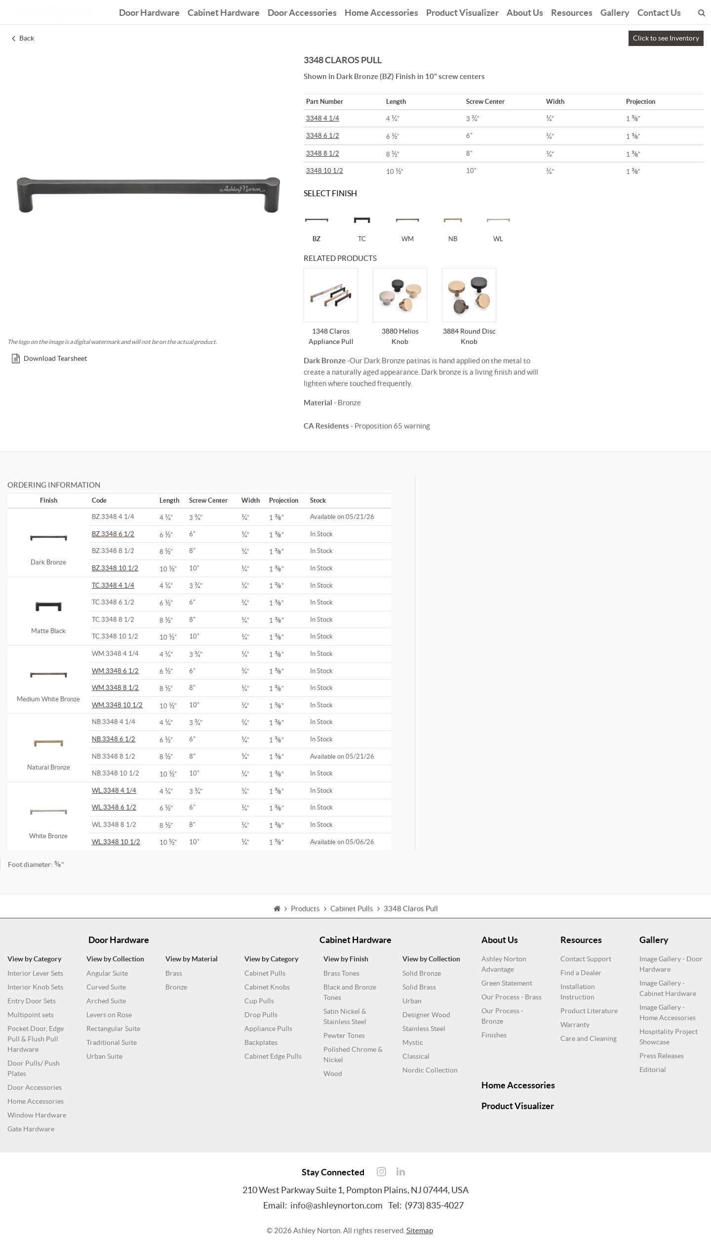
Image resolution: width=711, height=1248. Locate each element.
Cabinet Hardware (224, 11)
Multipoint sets (30, 1015)
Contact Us (659, 11)
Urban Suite (104, 1056)
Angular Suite (107, 973)
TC (362, 225)
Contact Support (585, 959)
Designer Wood (426, 1015)
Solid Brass (419, 987)
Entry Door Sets (31, 1001)
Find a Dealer (580, 973)
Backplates (260, 1042)
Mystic (412, 1042)
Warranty (575, 1025)
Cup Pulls (259, 1001)
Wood (332, 1073)
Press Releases (661, 1056)
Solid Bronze (421, 973)
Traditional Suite (111, 1042)
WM (407, 225)
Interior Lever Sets (35, 973)
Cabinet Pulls (264, 973)
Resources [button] (571, 11)
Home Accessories (381, 11)
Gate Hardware (30, 1129)
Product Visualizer (462, 11)
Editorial (652, 1070)
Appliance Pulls (268, 1029)
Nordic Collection (430, 1070)
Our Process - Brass (511, 997)
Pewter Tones (344, 1035)
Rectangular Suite (113, 1029)
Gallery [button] (615, 11)
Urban (412, 1001)
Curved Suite (106, 987)
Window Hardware (36, 1115)
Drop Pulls (260, 1015)
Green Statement (506, 983)
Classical (416, 1056)
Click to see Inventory (666, 38)
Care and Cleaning (588, 1038)
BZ (316, 225)
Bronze (176, 987)
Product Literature (589, 1011)
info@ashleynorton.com (336, 1205)
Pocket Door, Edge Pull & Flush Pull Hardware (35, 1039)
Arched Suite (106, 1001)
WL (498, 225)
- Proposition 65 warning (367, 426)
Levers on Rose (109, 1015)
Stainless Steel (423, 1029)
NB (453, 225)
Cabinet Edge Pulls (273, 1056)
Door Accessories (302, 11)
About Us (525, 11)
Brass (173, 973)
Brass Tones (341, 973)
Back (23, 38)
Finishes (494, 1035)
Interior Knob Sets (35, 987)
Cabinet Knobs (267, 987)
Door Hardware (149, 11)
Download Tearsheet (49, 358)
